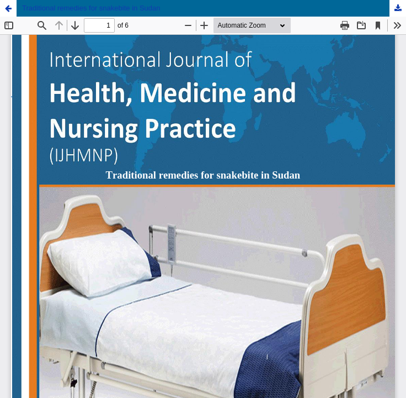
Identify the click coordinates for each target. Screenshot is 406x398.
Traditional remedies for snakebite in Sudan (91, 8)
